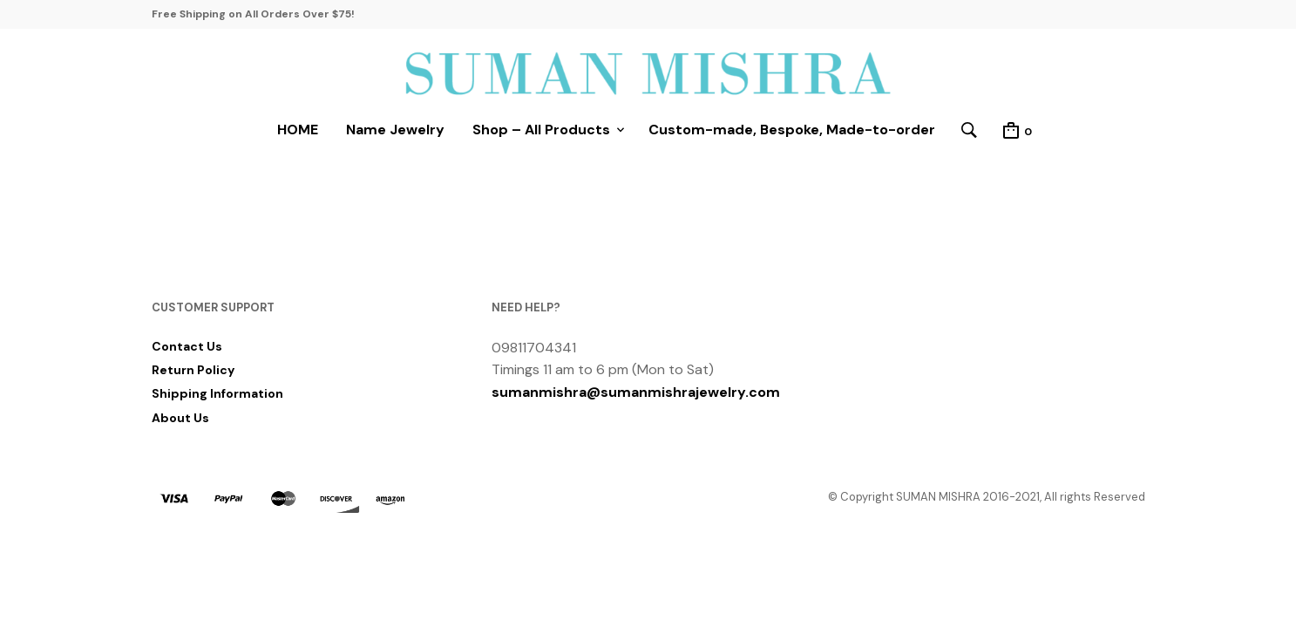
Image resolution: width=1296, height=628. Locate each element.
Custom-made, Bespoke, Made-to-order (791, 129)
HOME (297, 129)
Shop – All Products (541, 129)
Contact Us (187, 346)
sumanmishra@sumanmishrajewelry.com (636, 392)
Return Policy (193, 370)
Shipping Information (217, 393)
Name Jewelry (395, 129)
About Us (180, 418)
